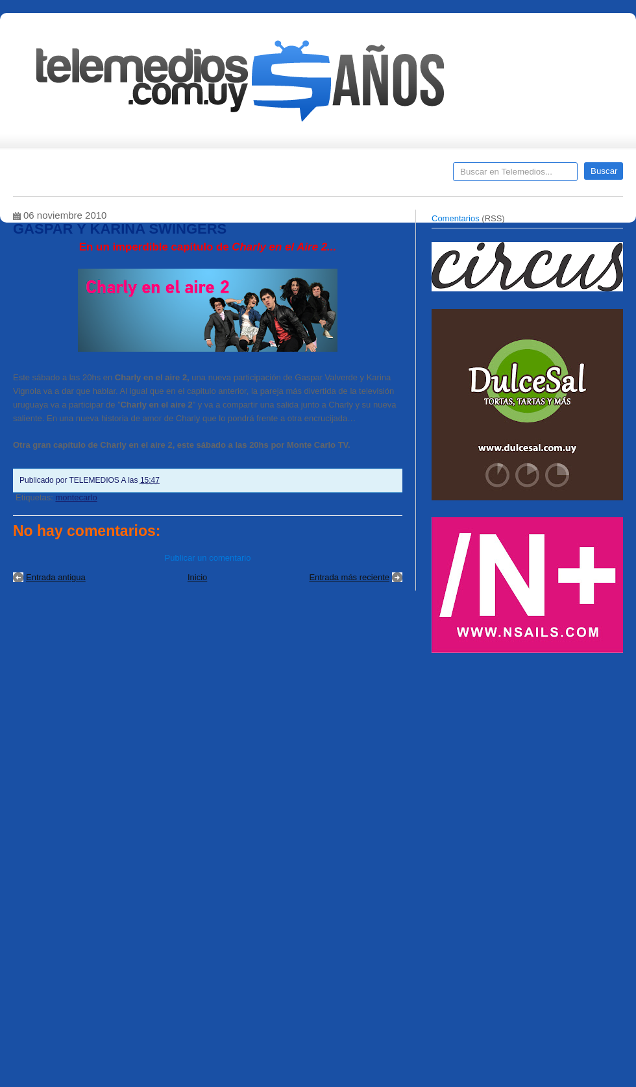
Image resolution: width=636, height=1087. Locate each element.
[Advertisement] (494, 865)
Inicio (197, 577)
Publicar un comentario (208, 558)
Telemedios (403, 175)
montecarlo (76, 497)
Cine (268, 175)
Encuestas (323, 175)
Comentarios (456, 218)
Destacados (66, 175)
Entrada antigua (56, 577)
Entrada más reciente (349, 577)
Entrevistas (179, 175)
